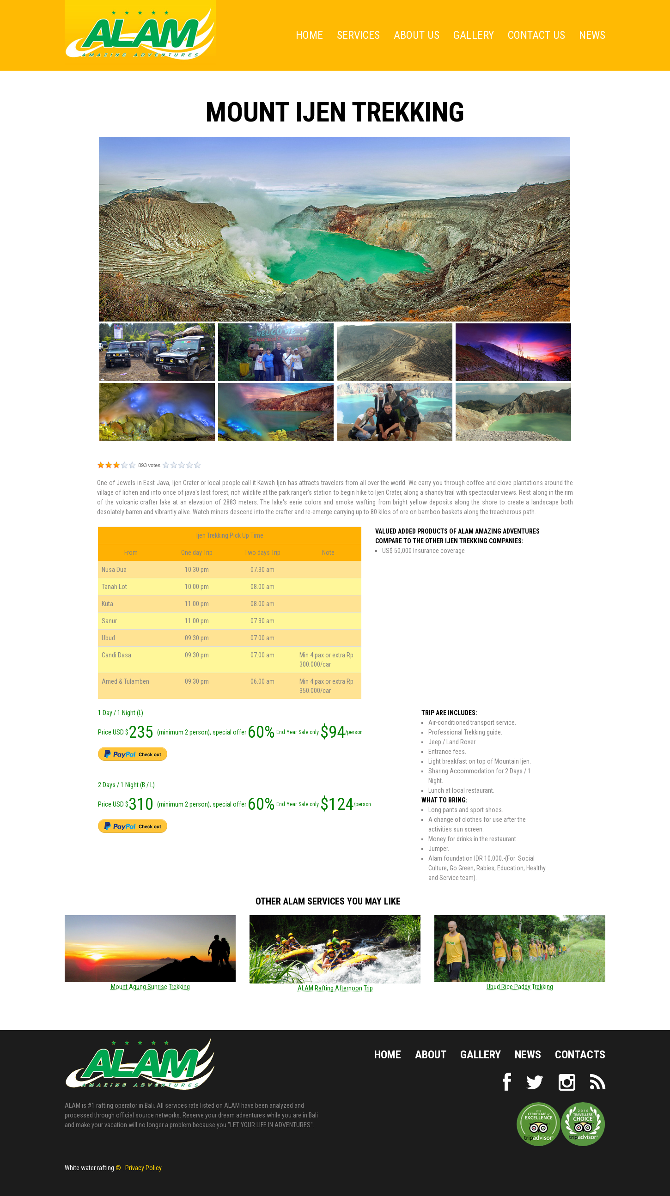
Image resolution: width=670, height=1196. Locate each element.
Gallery (473, 35)
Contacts (580, 1055)
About (430, 1055)
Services (358, 35)
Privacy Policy (143, 1168)
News (592, 35)
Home (309, 35)
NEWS (528, 1055)
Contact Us (536, 35)
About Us (416, 35)
